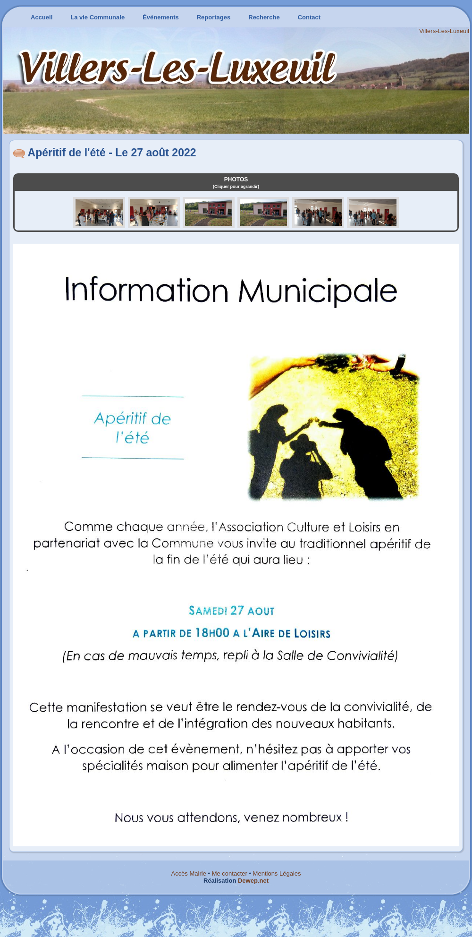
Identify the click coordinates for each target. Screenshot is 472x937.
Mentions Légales (277, 873)
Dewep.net (253, 880)
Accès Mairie (188, 873)
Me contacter (229, 873)
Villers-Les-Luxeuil (444, 30)
